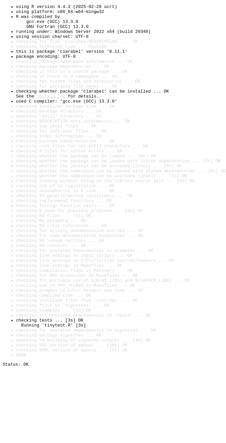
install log (51, 115)
